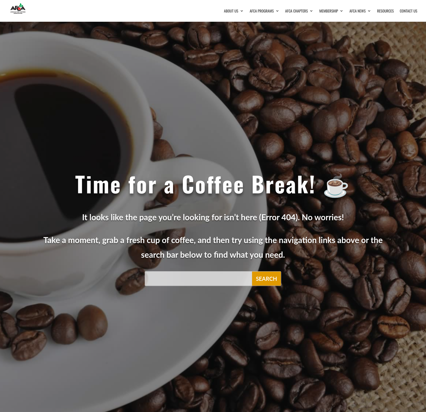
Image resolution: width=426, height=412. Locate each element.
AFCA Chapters (296, 11)
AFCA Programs (262, 11)
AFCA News (357, 11)
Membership (328, 11)
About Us (231, 11)
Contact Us (408, 11)
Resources (385, 11)
